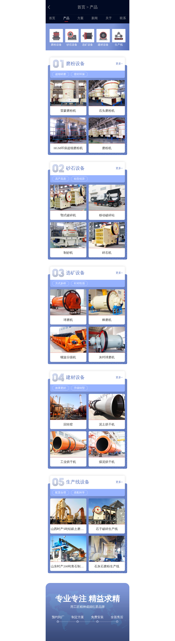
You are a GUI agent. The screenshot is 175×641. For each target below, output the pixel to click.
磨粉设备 (56, 44)
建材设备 (103, 44)
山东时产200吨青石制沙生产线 (68, 566)
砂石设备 (72, 44)
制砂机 (68, 252)
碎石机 (106, 252)
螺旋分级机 (68, 357)
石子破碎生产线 (107, 529)
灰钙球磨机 (107, 357)
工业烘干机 (68, 462)
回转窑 (68, 424)
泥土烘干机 (107, 424)
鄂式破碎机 (68, 215)
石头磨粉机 (107, 110)
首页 (81, 7)
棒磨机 (106, 320)
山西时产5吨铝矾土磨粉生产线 (68, 529)
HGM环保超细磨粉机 (68, 148)
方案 (80, 18)
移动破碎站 (107, 215)
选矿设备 (87, 44)
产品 (66, 18)
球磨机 (68, 320)
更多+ (119, 63)
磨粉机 (106, 148)
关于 (109, 18)
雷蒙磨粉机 (68, 110)
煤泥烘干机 (107, 462)
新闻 (94, 18)
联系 (123, 18)
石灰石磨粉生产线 (106, 566)
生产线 (119, 44)
